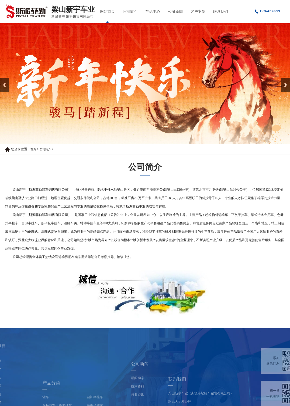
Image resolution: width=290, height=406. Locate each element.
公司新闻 (175, 12)
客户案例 (197, 12)
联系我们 (220, 12)
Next (284, 79)
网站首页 (107, 12)
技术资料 (137, 401)
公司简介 (130, 12)
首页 (33, 149)
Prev (2, 79)
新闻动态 (137, 393)
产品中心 (152, 12)
